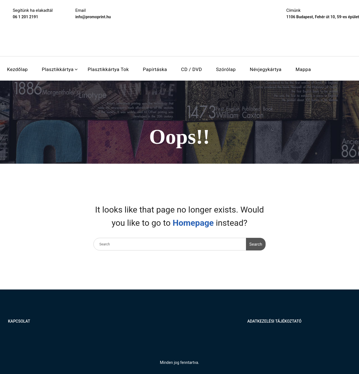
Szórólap (226, 69)
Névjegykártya (266, 69)
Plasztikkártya (57, 69)
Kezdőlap (17, 69)
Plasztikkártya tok (108, 69)
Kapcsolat (19, 321)
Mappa (303, 69)
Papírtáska (155, 69)
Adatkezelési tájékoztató (274, 321)
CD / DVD (191, 69)
